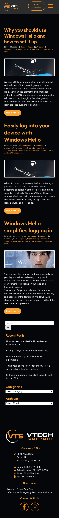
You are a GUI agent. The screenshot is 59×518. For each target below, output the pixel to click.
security (40, 150)
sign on (31, 241)
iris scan (43, 148)
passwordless (17, 150)
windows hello (18, 153)
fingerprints (31, 239)
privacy (34, 150)
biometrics (8, 49)
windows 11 (8, 153)
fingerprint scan (33, 49)
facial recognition (19, 49)
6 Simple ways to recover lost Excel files (27, 350)
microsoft (7, 150)
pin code (43, 49)
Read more (12, 112)
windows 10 (48, 150)
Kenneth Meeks (27, 47)
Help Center (36, 6)
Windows (39, 47)
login (39, 239)
